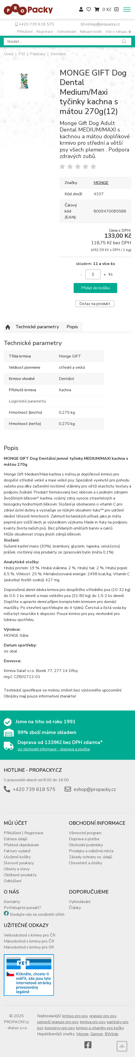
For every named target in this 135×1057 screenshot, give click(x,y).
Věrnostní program (85, 833)
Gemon (96, 1034)
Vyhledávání (66, 31)
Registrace (44, 31)
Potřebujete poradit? (22, 907)
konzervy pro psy (59, 1028)
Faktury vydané (17, 851)
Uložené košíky (17, 857)
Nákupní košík (91, 31)
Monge (82, 1034)
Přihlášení (25, 31)
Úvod (8, 54)
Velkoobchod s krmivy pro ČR (29, 935)
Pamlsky (37, 54)
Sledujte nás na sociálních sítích (37, 914)
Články (75, 907)
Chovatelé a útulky (85, 863)
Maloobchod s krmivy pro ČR (29, 941)
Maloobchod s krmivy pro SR (29, 947)
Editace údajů (15, 839)
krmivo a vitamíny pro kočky (100, 1028)
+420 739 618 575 (34, 24)
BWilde (111, 1034)
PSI (22, 54)
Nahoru (8, 327)
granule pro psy (102, 1016)
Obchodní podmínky (86, 845)
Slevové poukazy (19, 863)
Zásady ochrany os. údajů (90, 857)
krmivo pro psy (75, 1016)
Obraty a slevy (17, 869)
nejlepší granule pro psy (57, 1022)
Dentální (58, 54)
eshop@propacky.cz (100, 24)
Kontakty (12, 901)
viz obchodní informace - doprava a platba (54, 749)
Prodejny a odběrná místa (91, 851)
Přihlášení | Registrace (23, 833)
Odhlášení (12, 881)
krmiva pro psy (92, 1022)
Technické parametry (37, 327)
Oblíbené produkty (20, 875)
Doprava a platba (84, 839)
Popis (72, 327)
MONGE (101, 183)
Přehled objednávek (21, 845)
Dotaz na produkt (94, 303)
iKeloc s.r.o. (18, 1028)
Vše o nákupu (118, 31)
